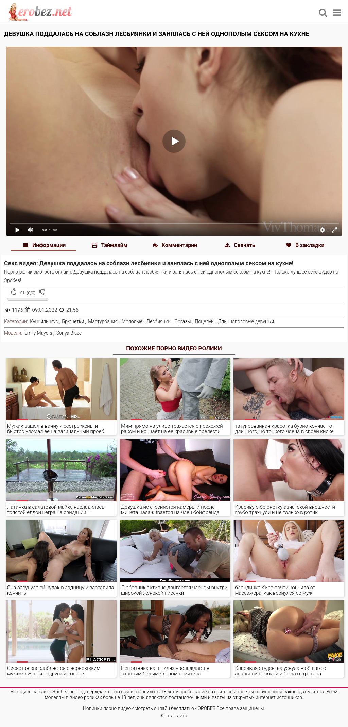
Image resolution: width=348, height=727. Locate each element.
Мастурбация (103, 321)
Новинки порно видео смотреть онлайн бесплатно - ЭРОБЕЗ (149, 708)
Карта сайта (174, 715)
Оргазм (183, 321)
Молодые (132, 321)
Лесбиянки (158, 321)
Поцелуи (204, 321)
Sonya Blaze (69, 333)
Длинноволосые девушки (246, 321)
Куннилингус (44, 321)
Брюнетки (73, 321)
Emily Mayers (38, 333)
